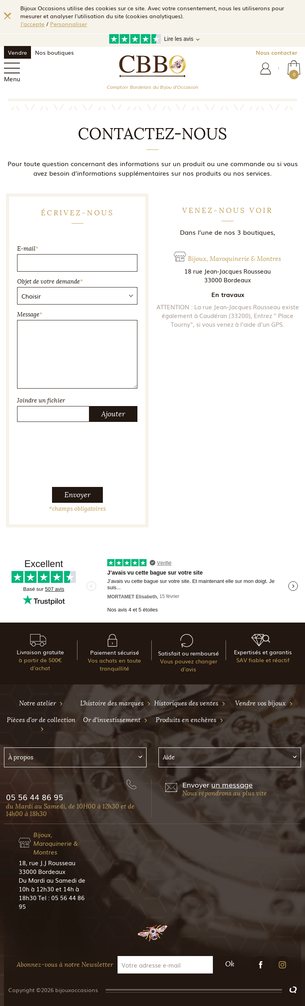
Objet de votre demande (50, 281)
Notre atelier (41, 703)
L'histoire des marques (115, 703)
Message (29, 314)
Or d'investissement (115, 720)
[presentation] (77, 443)
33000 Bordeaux (42, 871)
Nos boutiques (54, 52)
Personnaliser (68, 24)
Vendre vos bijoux (264, 703)
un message (232, 784)
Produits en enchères (190, 720)
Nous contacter (276, 52)
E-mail (28, 248)
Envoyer (77, 495)
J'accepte (32, 24)
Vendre (17, 52)
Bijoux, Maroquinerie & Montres (55, 843)
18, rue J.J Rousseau (47, 862)
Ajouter (113, 414)
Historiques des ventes (190, 703)
